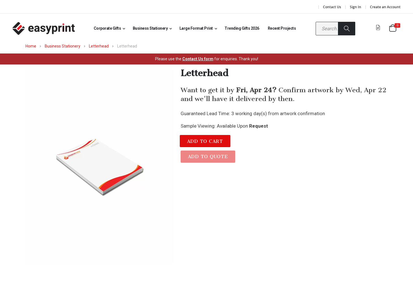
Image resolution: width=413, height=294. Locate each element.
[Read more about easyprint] (43, 28)
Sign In (355, 7)
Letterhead (99, 46)
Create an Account (385, 7)
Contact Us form (197, 59)
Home (30, 46)
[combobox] (335, 28)
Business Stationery (62, 46)
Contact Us (332, 7)
